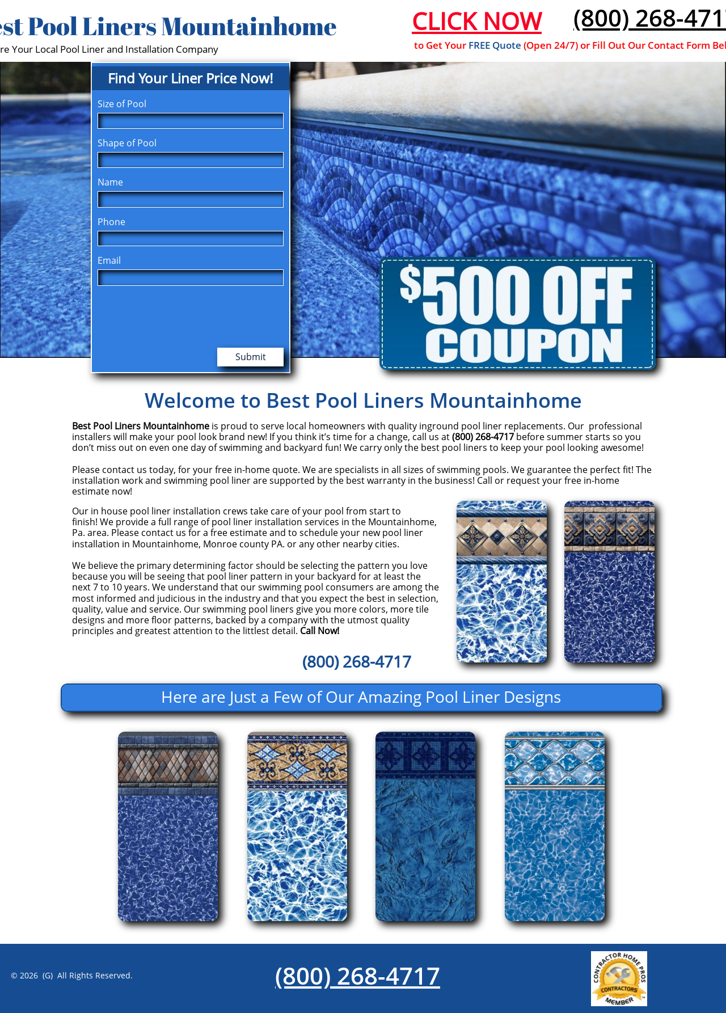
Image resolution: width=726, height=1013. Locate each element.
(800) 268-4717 (357, 975)
